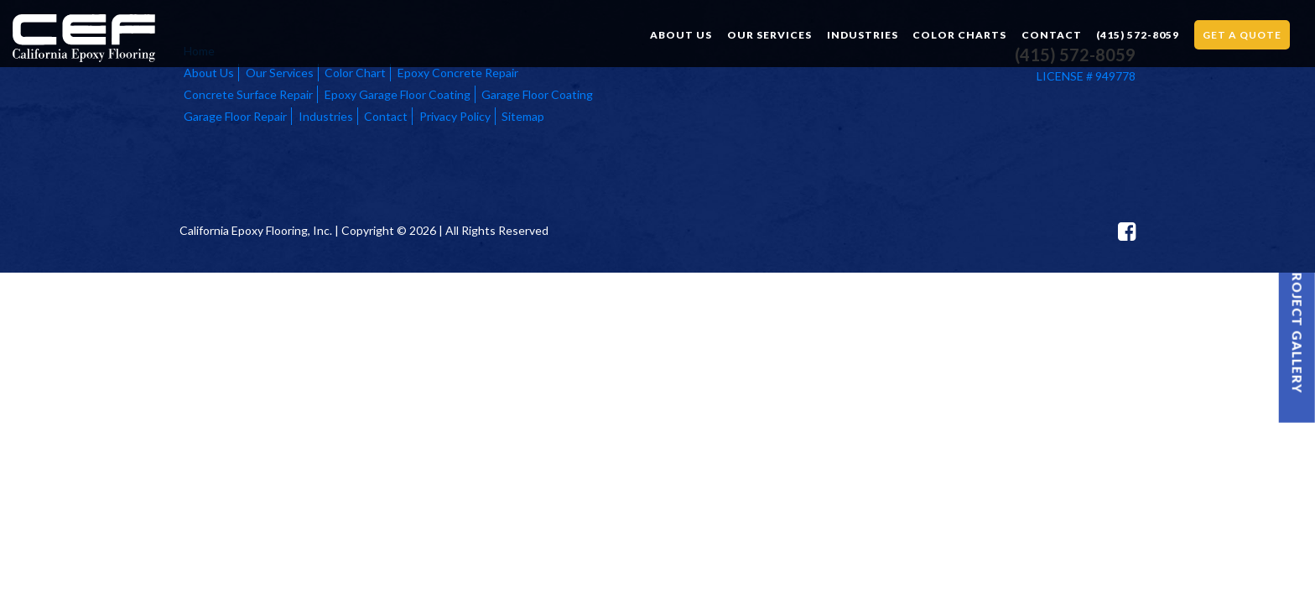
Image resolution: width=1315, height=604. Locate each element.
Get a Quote (1242, 35)
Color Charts (959, 35)
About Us (681, 35)
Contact (1051, 35)
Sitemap (523, 116)
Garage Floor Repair (235, 116)
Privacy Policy (455, 116)
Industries (862, 35)
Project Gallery (1297, 328)
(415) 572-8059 (1137, 35)
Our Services (769, 35)
